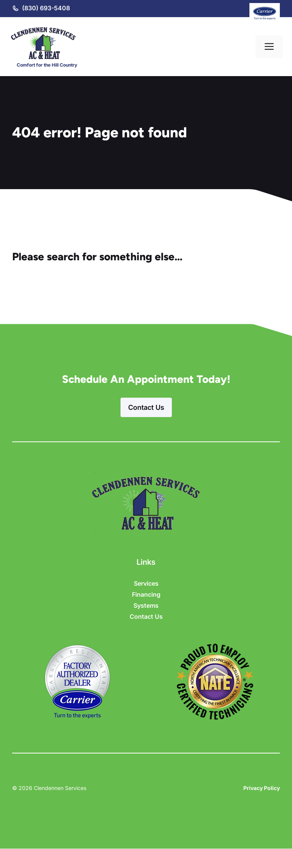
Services (146, 583)
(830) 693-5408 (46, 8)
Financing (146, 594)
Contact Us (146, 407)
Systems (146, 605)
